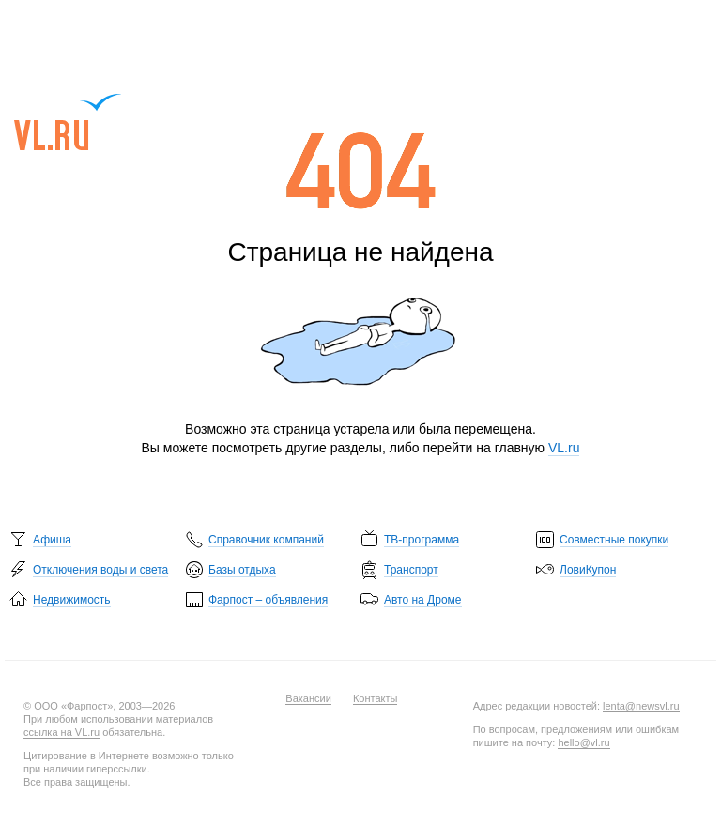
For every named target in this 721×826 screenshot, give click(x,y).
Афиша (52, 539)
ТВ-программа (421, 539)
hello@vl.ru (583, 742)
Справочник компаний (266, 539)
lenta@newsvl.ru (641, 705)
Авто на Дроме (423, 599)
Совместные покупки (614, 539)
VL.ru (68, 122)
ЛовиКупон (588, 569)
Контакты (375, 698)
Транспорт (411, 569)
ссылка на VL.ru (61, 732)
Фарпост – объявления (268, 599)
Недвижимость (72, 599)
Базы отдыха (242, 569)
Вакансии (308, 698)
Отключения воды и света (100, 569)
